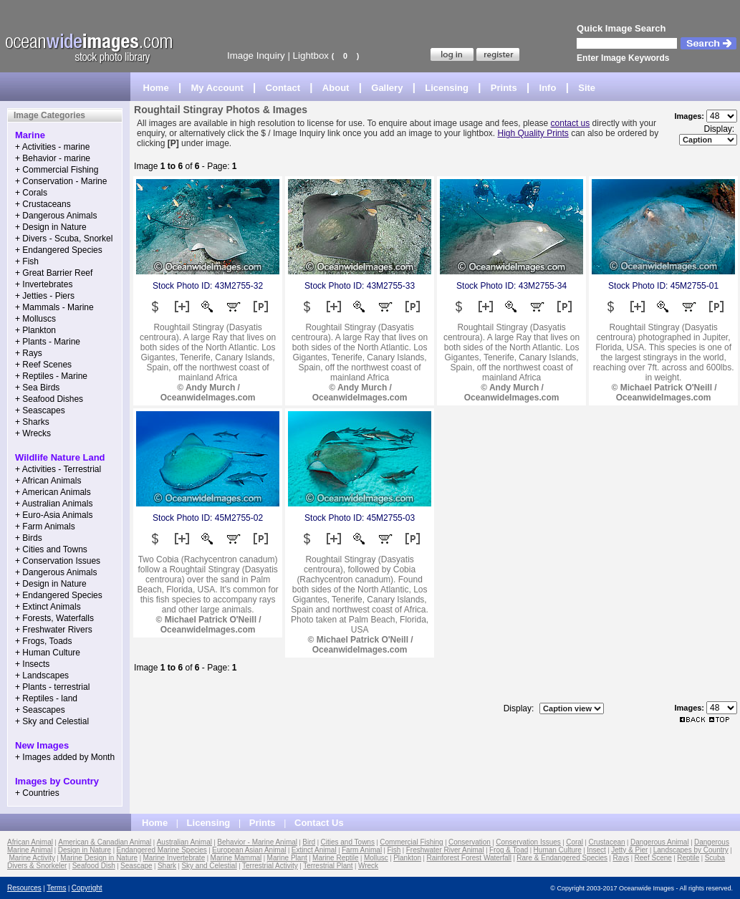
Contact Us (319, 822)
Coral (574, 842)
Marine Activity (32, 858)
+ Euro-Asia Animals (53, 515)
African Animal (30, 842)
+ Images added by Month (65, 757)
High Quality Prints (532, 133)
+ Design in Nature (51, 227)
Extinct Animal (314, 850)
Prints (504, 87)
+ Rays (28, 353)
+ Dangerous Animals (56, 216)
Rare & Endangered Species (561, 858)
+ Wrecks (33, 433)
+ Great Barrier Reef (53, 273)
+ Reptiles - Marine (51, 376)
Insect (596, 850)
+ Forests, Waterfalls (54, 618)
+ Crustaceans (43, 204)
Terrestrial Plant (327, 866)
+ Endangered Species (58, 250)
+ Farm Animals (45, 526)
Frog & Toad (508, 850)
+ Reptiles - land (46, 698)
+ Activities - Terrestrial (58, 469)
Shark (167, 866)
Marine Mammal (236, 858)
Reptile (688, 858)
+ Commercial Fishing (56, 170)
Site (586, 87)
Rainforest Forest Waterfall (468, 858)
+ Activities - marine (52, 147)
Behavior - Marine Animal (257, 842)
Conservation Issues (528, 842)
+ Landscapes (42, 675)
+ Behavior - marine (52, 158)
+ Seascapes (40, 410)
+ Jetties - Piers (45, 296)
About (336, 87)
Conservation (469, 842)
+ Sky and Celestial (52, 721)
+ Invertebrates (43, 284)
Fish (393, 850)
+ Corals (31, 193)
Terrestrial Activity (270, 866)
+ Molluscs (35, 319)
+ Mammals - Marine (54, 307)
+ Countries (37, 793)
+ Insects (32, 664)
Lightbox (311, 55)
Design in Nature (84, 850)
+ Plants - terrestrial (52, 687)
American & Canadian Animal (104, 842)
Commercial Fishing (411, 842)
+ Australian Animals (53, 504)
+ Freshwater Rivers (53, 630)
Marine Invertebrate (174, 858)
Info (548, 87)
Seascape (136, 866)
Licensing (446, 87)
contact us (570, 123)
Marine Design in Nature (99, 858)
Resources (24, 888)
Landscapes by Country (691, 850)
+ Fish (27, 261)
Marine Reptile (335, 858)
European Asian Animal (249, 850)
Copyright (87, 888)
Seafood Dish (93, 866)
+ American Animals (53, 492)
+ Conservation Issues (57, 561)
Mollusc (376, 858)
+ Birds (28, 538)
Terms (56, 888)
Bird (308, 842)
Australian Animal (184, 842)
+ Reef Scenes (43, 365)
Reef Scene (653, 858)
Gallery (387, 87)
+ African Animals (48, 481)
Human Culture (558, 850)
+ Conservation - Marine (61, 181)
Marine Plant (287, 858)
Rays (620, 858)
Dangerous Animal (659, 842)
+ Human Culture (47, 653)
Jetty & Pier (629, 850)
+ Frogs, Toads (43, 641)
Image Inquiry (256, 55)
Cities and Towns (348, 842)
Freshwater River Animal (445, 850)
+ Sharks (32, 422)
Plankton (407, 858)
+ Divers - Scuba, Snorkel (63, 239)
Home (156, 87)
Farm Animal (362, 850)
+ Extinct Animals (48, 607)
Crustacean (606, 842)
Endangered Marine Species (162, 850)
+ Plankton (35, 330)
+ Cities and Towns (51, 549)
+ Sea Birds (37, 388)
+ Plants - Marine (47, 342)
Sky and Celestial (208, 866)
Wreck (368, 866)
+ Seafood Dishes (49, 399)
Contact (283, 87)
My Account (217, 87)
